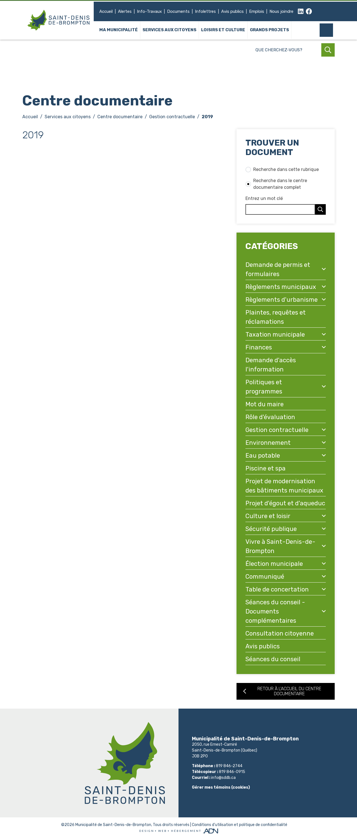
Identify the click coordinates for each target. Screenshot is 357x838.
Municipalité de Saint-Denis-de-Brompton (113, 824)
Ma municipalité (118, 30)
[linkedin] (300, 11)
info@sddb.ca (223, 777)
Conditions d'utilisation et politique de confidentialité (239, 824)
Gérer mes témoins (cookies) (221, 787)
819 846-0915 (232, 771)
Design (146, 830)
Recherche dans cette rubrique (286, 169)
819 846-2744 (229, 766)
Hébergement (186, 830)
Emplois (256, 11)
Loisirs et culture (223, 30)
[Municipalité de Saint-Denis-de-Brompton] (58, 20)
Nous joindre (281, 11)
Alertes (125, 11)
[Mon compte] (328, 30)
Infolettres (205, 11)
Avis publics (232, 11)
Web (162, 830)
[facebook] (309, 11)
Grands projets (269, 30)
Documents (178, 11)
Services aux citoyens (169, 30)
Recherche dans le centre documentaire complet (280, 184)
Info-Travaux (149, 11)
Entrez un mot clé (264, 198)
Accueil (106, 11)
